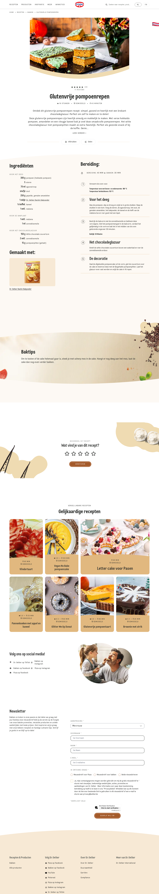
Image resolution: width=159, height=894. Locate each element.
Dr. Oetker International (125, 863)
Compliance (85, 878)
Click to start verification (109, 808)
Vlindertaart (26, 546)
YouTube (51, 873)
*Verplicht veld (78, 801)
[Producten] (28, 5)
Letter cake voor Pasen (115, 546)
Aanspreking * (77, 721)
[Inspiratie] (41, 5)
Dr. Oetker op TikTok (56, 892)
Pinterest (51, 878)
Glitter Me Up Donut (61, 604)
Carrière (84, 873)
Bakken (12, 863)
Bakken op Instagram (56, 887)
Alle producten (15, 868)
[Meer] (51, 5)
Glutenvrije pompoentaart (97, 604)
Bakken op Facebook (56, 868)
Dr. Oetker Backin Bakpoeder (37, 200)
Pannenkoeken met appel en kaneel (26, 604)
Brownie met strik (133, 604)
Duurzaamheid (86, 868)
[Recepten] (15, 5)
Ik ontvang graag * (80, 770)
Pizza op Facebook (55, 863)
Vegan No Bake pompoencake (61, 546)
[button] (79, 83)
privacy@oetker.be (90, 794)
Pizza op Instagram (55, 882)
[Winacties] (62, 5)
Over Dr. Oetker (87, 863)
